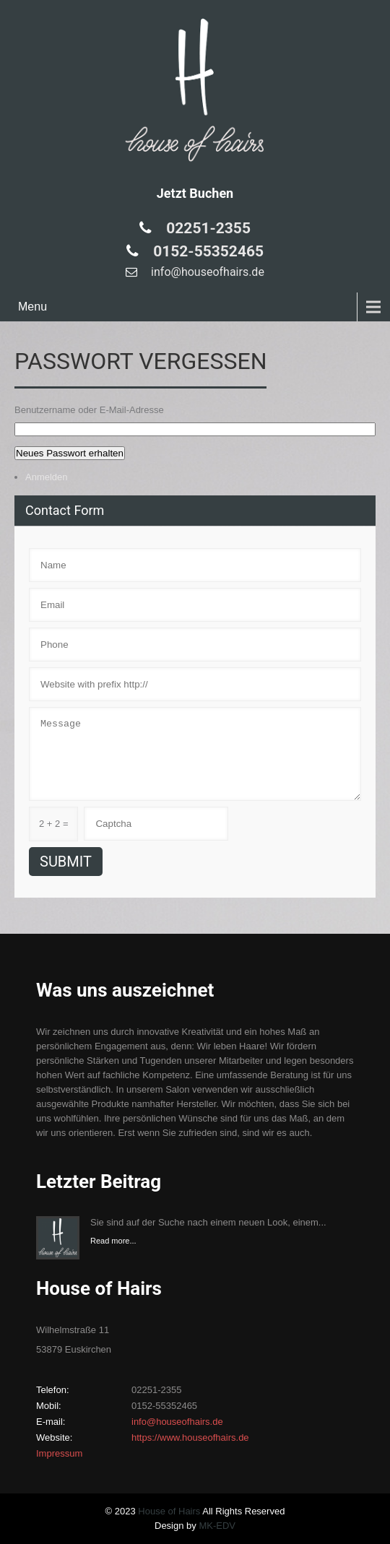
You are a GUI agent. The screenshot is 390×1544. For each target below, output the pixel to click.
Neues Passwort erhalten (70, 453)
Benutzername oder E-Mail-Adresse (89, 409)
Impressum (59, 1453)
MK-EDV (217, 1525)
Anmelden (46, 477)
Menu (32, 306)
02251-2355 (206, 228)
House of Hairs (169, 1511)
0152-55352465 (207, 251)
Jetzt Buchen (195, 193)
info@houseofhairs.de (206, 272)
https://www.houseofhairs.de (190, 1437)
